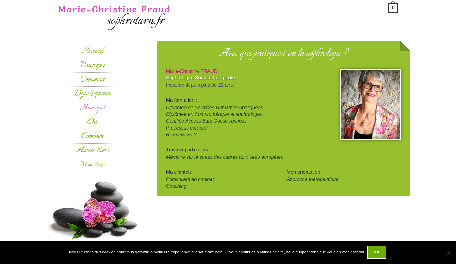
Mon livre (92, 164)
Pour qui (92, 65)
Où (92, 122)
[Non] (448, 253)
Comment (92, 79)
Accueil (92, 51)
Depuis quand (92, 93)
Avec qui (92, 108)
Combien (92, 136)
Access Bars (92, 150)
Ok (378, 253)
